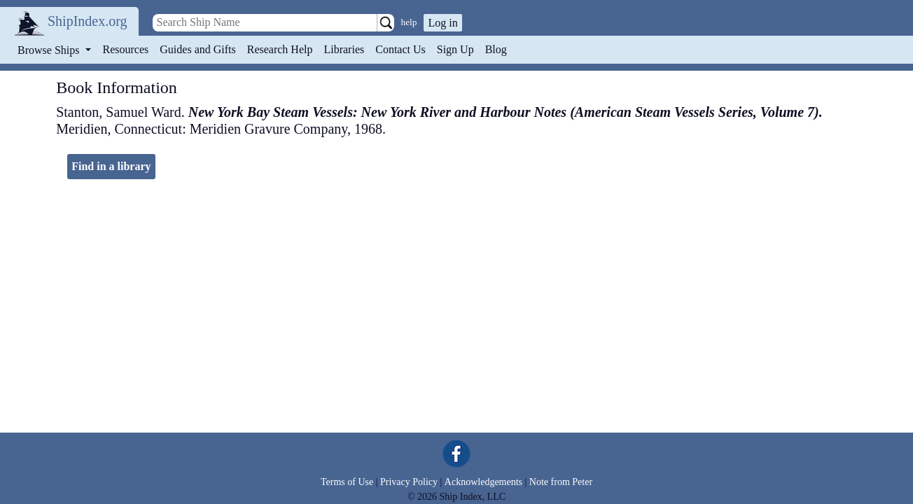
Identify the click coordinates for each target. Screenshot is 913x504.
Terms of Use (347, 482)
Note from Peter (560, 482)
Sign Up (455, 49)
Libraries (343, 49)
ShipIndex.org (87, 21)
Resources (126, 49)
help (409, 22)
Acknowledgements (483, 482)
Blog (496, 49)
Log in (442, 23)
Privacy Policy (409, 482)
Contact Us (400, 49)
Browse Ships (50, 50)
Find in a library (111, 166)
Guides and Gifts (197, 49)
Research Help (280, 49)
